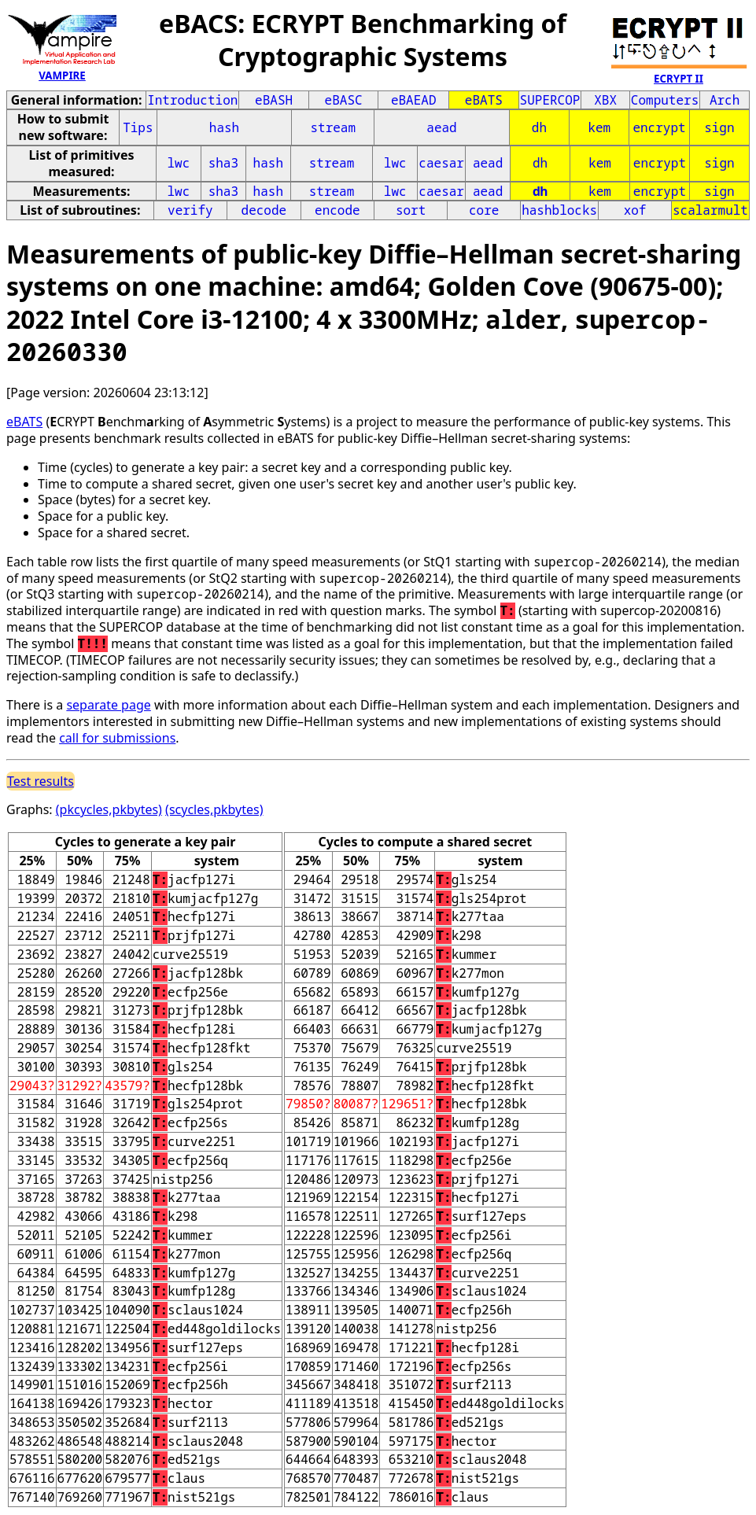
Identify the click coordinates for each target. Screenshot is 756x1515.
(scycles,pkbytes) (214, 809)
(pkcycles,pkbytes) (109, 809)
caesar (441, 162)
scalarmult (710, 210)
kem (599, 127)
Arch (724, 100)
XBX (605, 100)
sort (411, 210)
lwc (178, 162)
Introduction (192, 100)
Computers (665, 100)
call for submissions (117, 737)
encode (337, 210)
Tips (138, 127)
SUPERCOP (550, 100)
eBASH (274, 100)
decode (264, 210)
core (484, 210)
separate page (108, 704)
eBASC (344, 100)
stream (333, 127)
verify (190, 210)
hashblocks (559, 210)
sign (719, 127)
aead (441, 127)
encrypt (658, 127)
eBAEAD (414, 100)
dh (539, 127)
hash (224, 127)
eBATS (484, 100)
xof (635, 210)
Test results (40, 781)
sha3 (223, 162)
